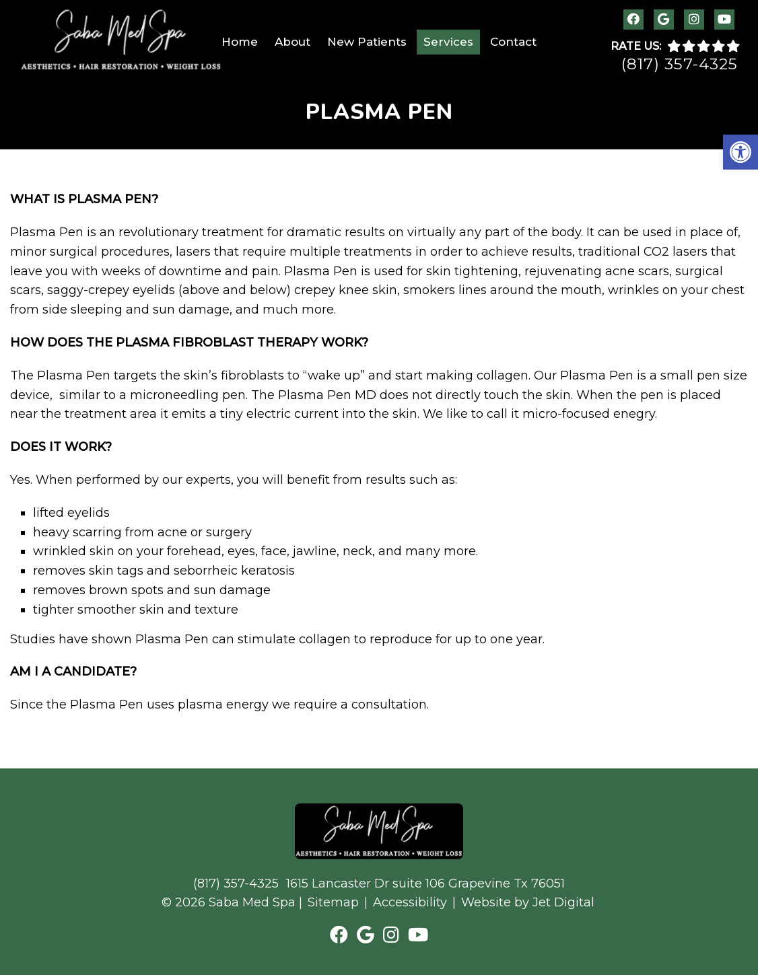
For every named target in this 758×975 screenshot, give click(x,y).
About (292, 41)
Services (448, 41)
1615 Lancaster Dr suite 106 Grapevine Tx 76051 (425, 883)
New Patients (367, 41)
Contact (513, 41)
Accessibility (410, 902)
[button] (740, 152)
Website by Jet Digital (527, 902)
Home (239, 41)
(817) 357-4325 (679, 64)
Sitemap (333, 902)
